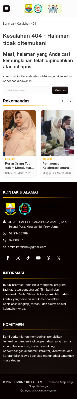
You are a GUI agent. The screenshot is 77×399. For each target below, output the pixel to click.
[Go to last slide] (62, 100)
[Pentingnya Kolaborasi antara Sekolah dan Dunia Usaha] (57, 133)
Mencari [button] (60, 90)
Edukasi (10, 159)
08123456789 (18, 233)
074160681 (16, 240)
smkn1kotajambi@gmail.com (27, 247)
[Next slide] (70, 100)
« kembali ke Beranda (18, 76)
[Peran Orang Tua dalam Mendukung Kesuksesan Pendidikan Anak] (19, 133)
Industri (47, 159)
